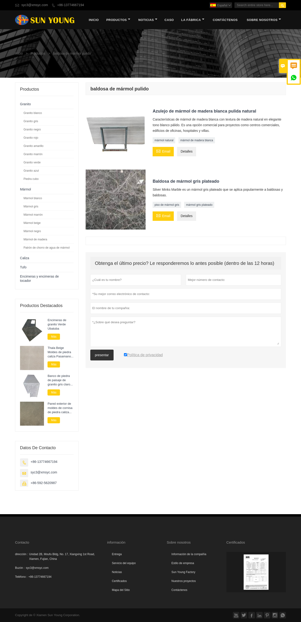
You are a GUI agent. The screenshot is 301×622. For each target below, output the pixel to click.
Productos (118, 20)
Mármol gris (31, 206)
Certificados (119, 581)
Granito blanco (33, 113)
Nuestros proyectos (183, 581)
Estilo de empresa (182, 563)
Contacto (22, 542)
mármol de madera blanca (196, 140)
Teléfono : (21, 577)
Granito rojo (31, 138)
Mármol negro (32, 231)
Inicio (94, 20)
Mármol (25, 189)
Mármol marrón (33, 215)
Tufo (23, 267)
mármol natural (163, 140)
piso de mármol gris (166, 205)
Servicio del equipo (124, 563)
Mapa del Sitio (121, 590)
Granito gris (31, 121)
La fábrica (192, 20)
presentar (102, 355)
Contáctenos (179, 590)
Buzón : (20, 568)
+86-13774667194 (70, 5)
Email (163, 151)
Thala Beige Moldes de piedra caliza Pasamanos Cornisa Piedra (60, 352)
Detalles (187, 151)
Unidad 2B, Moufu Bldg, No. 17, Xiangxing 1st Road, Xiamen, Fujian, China (62, 556)
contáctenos (225, 20)
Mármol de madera (35, 239)
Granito (25, 104)
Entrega (117, 554)
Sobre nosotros (264, 20)
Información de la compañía (188, 554)
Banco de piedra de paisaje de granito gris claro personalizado (59, 380)
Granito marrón (33, 154)
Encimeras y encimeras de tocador (39, 278)
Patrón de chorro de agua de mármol (47, 248)
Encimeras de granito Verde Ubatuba (57, 324)
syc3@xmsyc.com (34, 5)
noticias (147, 20)
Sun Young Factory (183, 572)
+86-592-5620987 (44, 483)
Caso (169, 20)
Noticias (117, 572)
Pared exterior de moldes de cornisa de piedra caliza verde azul (60, 408)
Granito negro (32, 129)
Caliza (24, 258)
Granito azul (31, 171)
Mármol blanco (33, 198)
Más (53, 337)
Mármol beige (32, 223)
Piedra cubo (31, 179)
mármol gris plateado (199, 205)
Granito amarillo (34, 146)
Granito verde (32, 162)
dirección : (21, 554)
